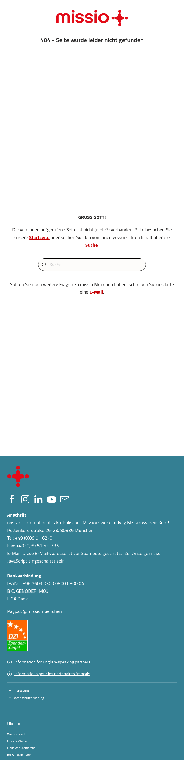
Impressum (18, 690)
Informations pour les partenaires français (48, 673)
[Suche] (92, 264)
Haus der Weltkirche (21, 747)
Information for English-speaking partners (48, 662)
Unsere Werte (17, 740)
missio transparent (20, 754)
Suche (91, 245)
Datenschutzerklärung (25, 697)
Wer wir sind (16, 734)
